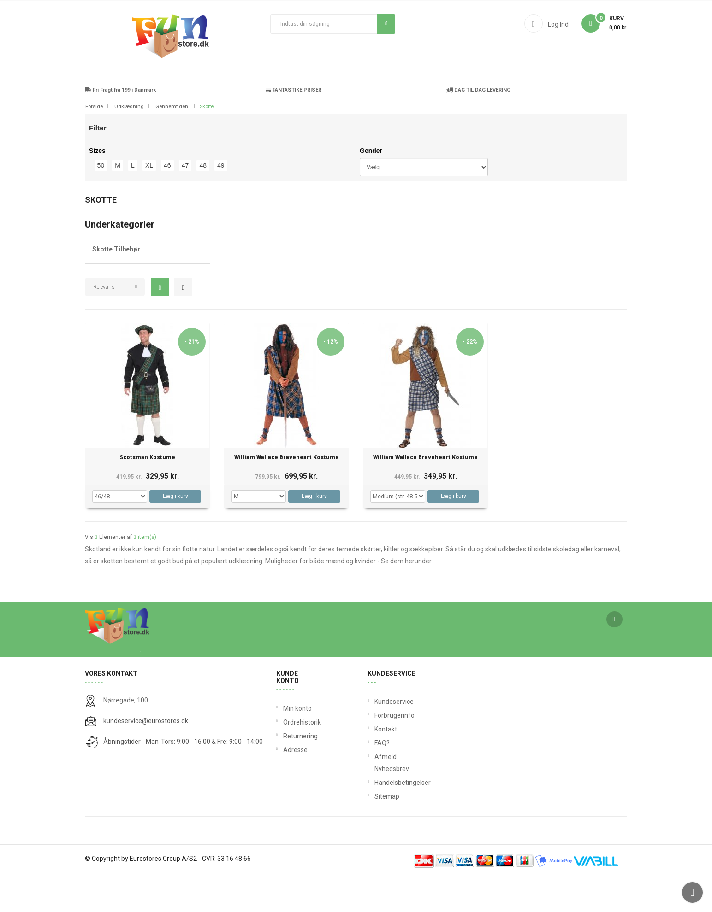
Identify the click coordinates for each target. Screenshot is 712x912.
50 (101, 200)
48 (203, 200)
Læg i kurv (175, 531)
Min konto (297, 743)
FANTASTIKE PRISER (293, 125)
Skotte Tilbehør (116, 284)
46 (167, 200)
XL (149, 200)
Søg (386, 23)
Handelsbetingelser (376, 817)
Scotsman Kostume (147, 493)
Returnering (299, 771)
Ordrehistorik (299, 757)
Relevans (104, 322)
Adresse (295, 785)
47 (185, 200)
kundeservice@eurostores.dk (145, 756)
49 (221, 200)
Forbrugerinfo (376, 750)
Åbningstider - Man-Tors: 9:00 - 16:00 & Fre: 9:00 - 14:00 (183, 776)
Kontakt (376, 764)
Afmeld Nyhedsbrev (376, 797)
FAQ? (376, 778)
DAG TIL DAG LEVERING (478, 125)
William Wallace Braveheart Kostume (286, 493)
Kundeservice (376, 736)
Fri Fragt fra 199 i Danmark (120, 125)
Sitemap (376, 831)
